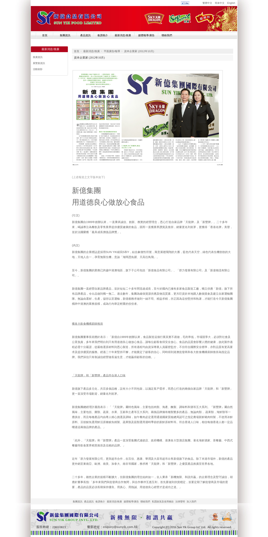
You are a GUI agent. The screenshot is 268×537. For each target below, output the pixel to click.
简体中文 (219, 3)
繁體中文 (207, 3)
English (231, 3)
